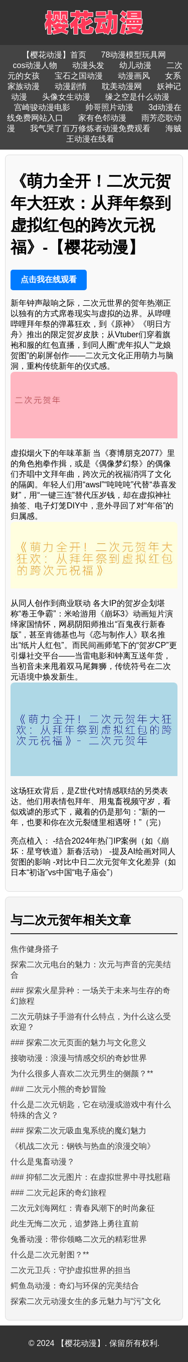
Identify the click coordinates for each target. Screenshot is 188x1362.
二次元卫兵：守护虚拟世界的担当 (71, 1270)
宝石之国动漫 (79, 76)
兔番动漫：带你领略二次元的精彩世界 (79, 1239)
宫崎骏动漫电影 (42, 107)
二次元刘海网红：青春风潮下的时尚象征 (83, 1208)
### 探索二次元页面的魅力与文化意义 (78, 1042)
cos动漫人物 (35, 65)
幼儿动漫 (135, 65)
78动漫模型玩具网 (133, 55)
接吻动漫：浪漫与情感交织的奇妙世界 (79, 1058)
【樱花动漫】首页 (54, 55)
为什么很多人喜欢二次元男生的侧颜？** (82, 1073)
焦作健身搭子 (35, 949)
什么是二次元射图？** (50, 1254)
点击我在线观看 (49, 279)
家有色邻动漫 (102, 118)
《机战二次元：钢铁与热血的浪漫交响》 (83, 1146)
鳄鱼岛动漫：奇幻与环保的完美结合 (75, 1285)
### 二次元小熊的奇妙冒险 (58, 1089)
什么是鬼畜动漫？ (43, 1161)
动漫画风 (134, 76)
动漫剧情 (71, 86)
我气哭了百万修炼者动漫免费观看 (90, 128)
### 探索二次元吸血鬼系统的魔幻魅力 (78, 1130)
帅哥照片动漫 (109, 107)
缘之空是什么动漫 (137, 97)
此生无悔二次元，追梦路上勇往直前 (75, 1223)
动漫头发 (88, 65)
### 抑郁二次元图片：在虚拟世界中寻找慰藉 (90, 1177)
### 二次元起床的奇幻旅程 (58, 1192)
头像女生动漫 (66, 97)
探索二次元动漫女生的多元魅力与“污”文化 (85, 1301)
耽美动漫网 (122, 86)
